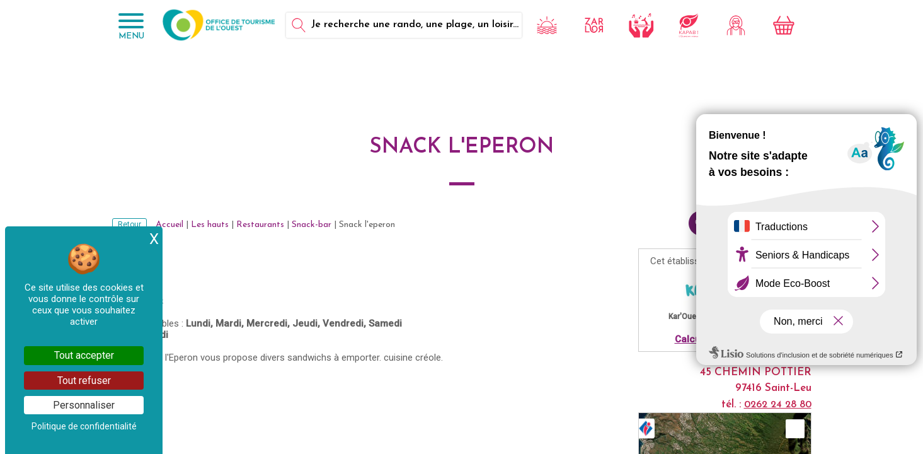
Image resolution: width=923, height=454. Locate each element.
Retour (129, 224)
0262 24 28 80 (777, 405)
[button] (795, 428)
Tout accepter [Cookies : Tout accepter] (84, 355)
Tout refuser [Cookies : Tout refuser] (84, 381)
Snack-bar (311, 225)
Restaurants (260, 225)
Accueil (169, 225)
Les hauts (210, 225)
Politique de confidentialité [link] (84, 426)
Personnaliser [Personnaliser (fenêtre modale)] (84, 405)
